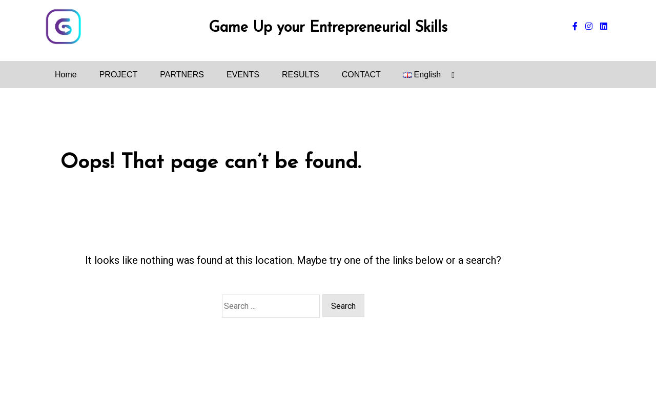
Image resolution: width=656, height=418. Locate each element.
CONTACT (361, 74)
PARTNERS (182, 74)
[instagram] (588, 26)
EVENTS (243, 74)
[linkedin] (603, 26)
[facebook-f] (575, 26)
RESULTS (300, 74)
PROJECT (118, 74)
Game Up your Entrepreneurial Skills (328, 28)
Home (66, 74)
